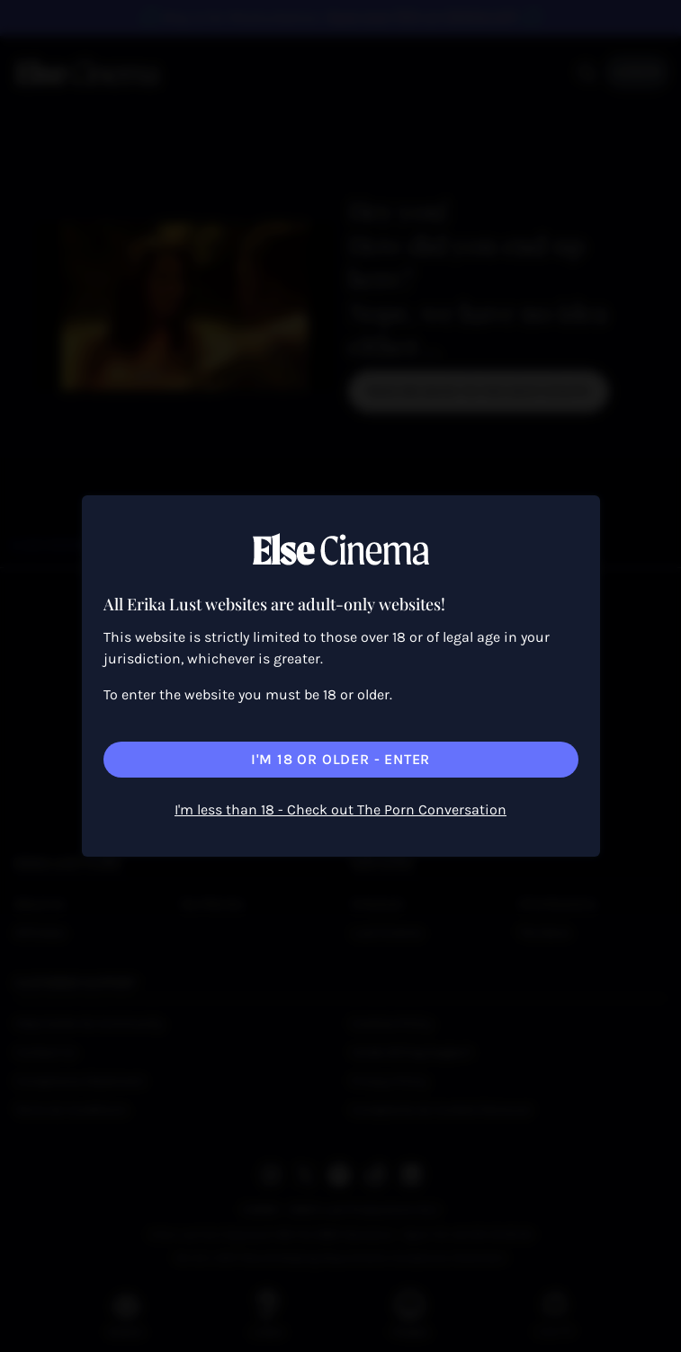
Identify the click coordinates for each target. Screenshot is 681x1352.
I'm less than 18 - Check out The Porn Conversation (340, 809)
